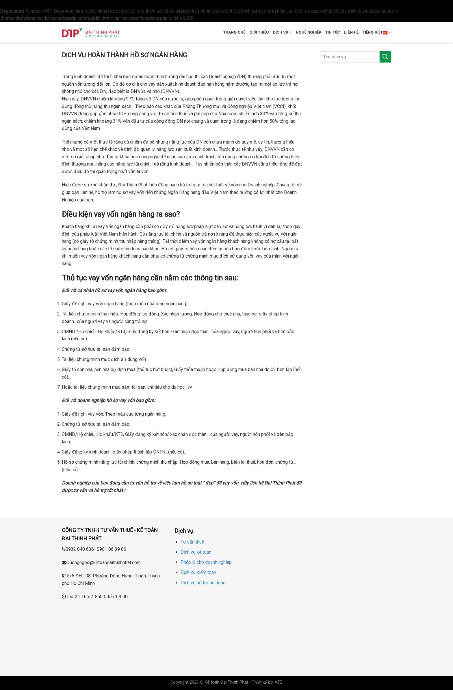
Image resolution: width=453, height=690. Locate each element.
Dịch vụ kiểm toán (198, 572)
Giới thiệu (259, 32)
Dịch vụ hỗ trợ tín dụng (203, 583)
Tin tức (332, 32)
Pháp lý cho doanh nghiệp (206, 562)
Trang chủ (234, 32)
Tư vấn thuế (192, 542)
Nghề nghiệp (308, 32)
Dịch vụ (282, 32)
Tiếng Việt (377, 32)
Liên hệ (351, 32)
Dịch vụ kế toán (196, 552)
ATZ (279, 682)
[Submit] (385, 57)
